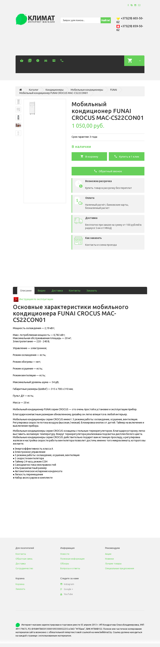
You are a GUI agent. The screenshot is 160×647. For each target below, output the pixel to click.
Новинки (109, 559)
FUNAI (113, 89)
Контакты (74, 290)
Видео (41, 290)
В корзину (89, 156)
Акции (108, 554)
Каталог (33, 89)
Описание (26, 290)
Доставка (57, 290)
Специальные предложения (119, 568)
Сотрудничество (24, 568)
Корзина (20, 584)
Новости (64, 554)
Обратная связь (24, 559)
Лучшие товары (113, 563)
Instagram (67, 584)
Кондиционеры (55, 89)
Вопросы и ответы (70, 568)
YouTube (66, 594)
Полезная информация (72, 559)
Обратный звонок (108, 171)
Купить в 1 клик (126, 156)
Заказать (91, 290)
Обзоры (64, 563)
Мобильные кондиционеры (87, 89)
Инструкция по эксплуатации (36, 299)
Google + (66, 589)
